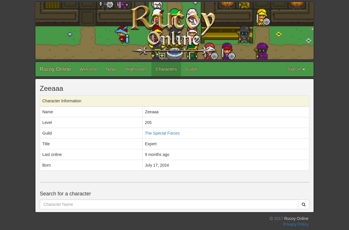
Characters (166, 69)
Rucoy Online (55, 69)
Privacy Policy (295, 224)
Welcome (88, 69)
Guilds (191, 69)
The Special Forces (162, 133)
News (111, 69)
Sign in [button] (296, 69)
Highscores (136, 69)
